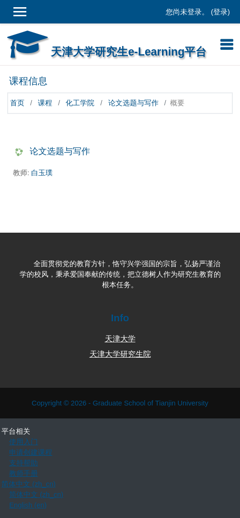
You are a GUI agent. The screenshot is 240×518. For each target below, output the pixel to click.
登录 (220, 12)
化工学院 (80, 103)
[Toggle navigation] (226, 44)
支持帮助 (23, 463)
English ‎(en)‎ (27, 505)
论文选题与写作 (133, 103)
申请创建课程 (30, 452)
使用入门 (23, 442)
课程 (45, 103)
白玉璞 (42, 173)
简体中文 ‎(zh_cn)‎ (28, 484)
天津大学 (120, 339)
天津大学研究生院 (120, 354)
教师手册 (23, 473)
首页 (17, 103)
